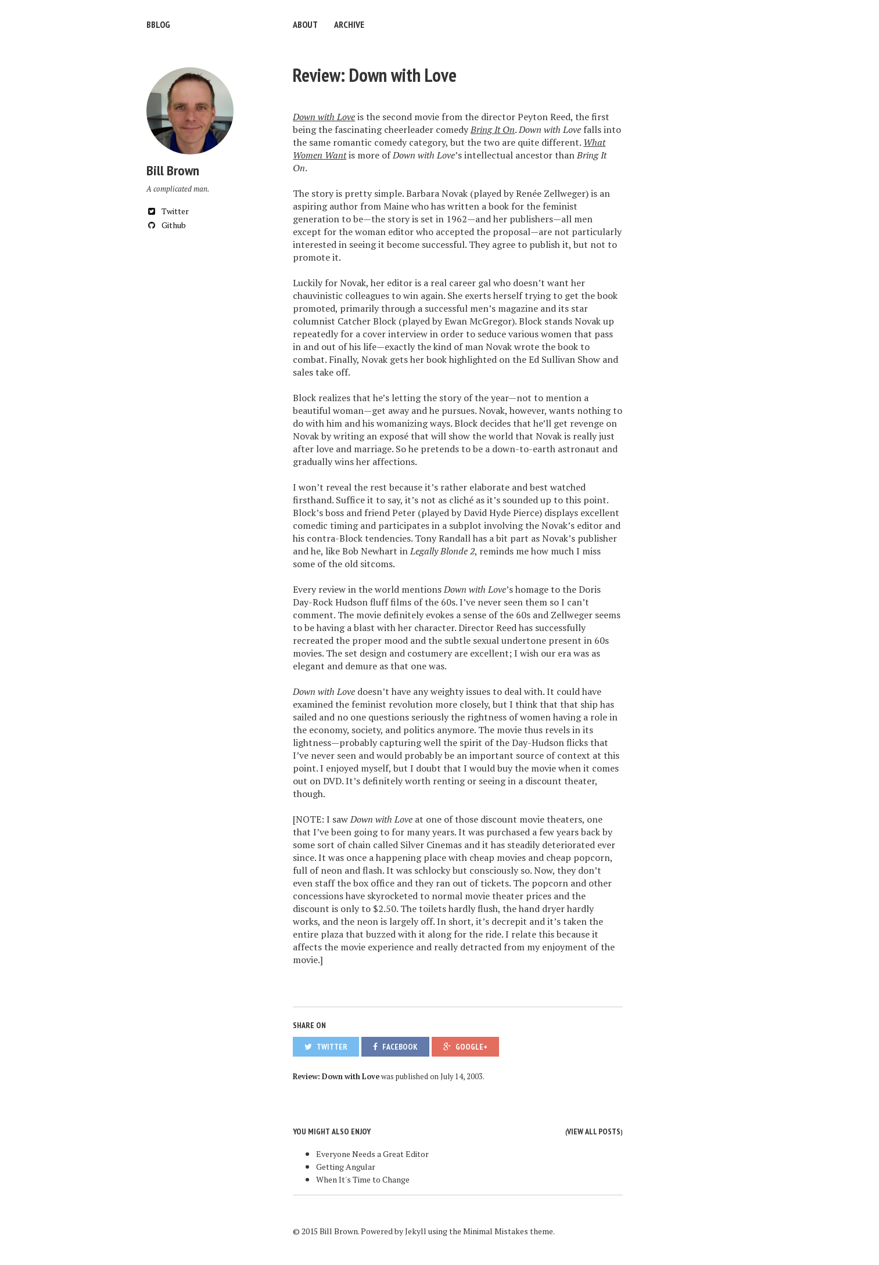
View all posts (593, 1131)
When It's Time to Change (363, 1179)
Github (166, 224)
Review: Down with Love (375, 75)
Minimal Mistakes (495, 1231)
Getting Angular (345, 1166)
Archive (349, 24)
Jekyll (415, 1231)
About (305, 24)
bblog (158, 24)
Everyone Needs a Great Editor (372, 1153)
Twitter (167, 211)
